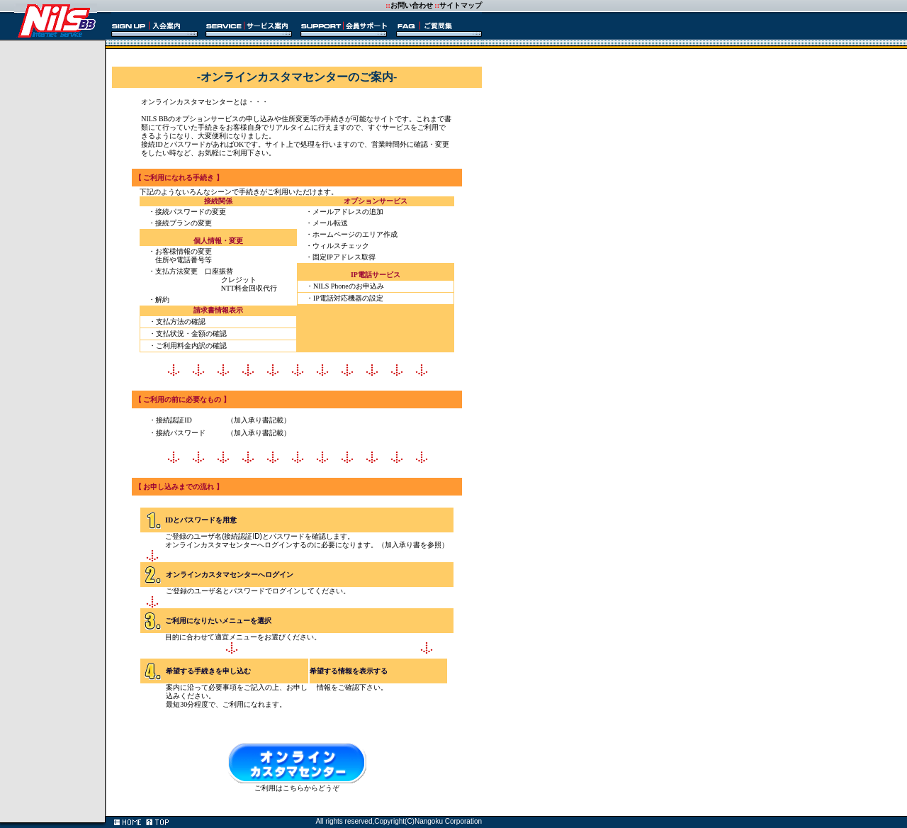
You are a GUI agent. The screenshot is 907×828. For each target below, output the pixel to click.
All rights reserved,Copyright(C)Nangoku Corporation (398, 821)
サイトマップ (460, 5)
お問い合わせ (411, 5)
